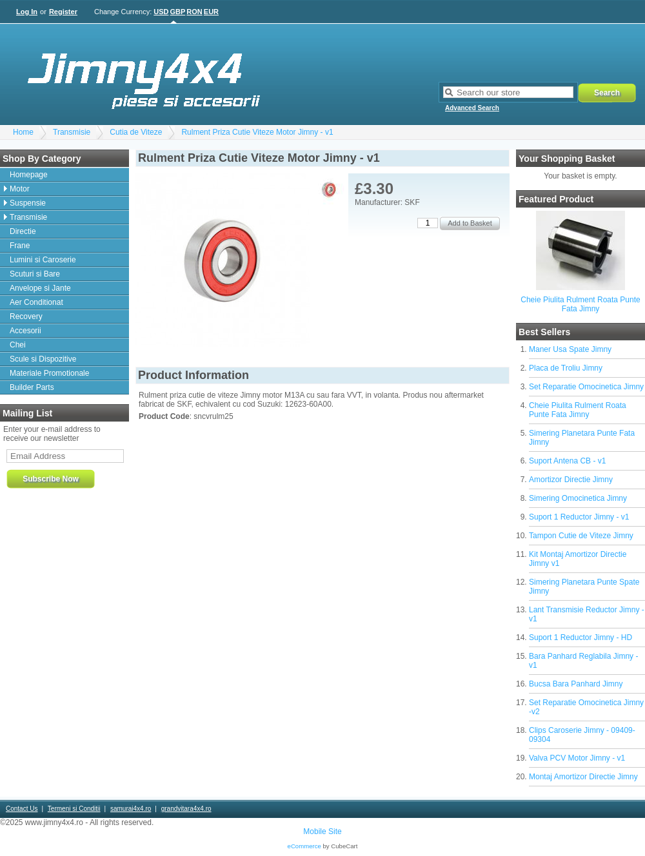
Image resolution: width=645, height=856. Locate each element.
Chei (18, 344)
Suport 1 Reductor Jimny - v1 (579, 516)
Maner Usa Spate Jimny (570, 349)
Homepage (29, 174)
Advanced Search (472, 108)
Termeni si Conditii (74, 808)
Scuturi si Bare (35, 273)
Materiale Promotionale (49, 373)
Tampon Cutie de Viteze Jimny (581, 535)
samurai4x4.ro (130, 808)
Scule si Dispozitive (43, 359)
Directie (23, 231)
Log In (26, 11)
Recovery (26, 316)
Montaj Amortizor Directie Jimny (583, 776)
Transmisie (71, 132)
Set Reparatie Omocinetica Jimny (586, 386)
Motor (20, 188)
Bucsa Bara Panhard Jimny (575, 683)
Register (63, 11)
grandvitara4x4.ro (186, 808)
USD (161, 11)
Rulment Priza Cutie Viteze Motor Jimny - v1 (257, 132)
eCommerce (304, 846)
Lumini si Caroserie (43, 259)
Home (23, 132)
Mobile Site (322, 831)
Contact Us (21, 808)
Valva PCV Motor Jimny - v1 (577, 758)
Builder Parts (32, 387)
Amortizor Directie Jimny (571, 479)
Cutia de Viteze (136, 132)
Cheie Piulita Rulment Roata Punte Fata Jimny (580, 304)
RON (194, 11)
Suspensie (28, 203)
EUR (211, 11)
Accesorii (25, 330)
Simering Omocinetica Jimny (578, 498)
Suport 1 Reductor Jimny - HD (580, 637)
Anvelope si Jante (40, 288)
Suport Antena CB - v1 (567, 460)
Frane (20, 245)
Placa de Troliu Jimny (565, 368)
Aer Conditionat (36, 302)
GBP (178, 11)
